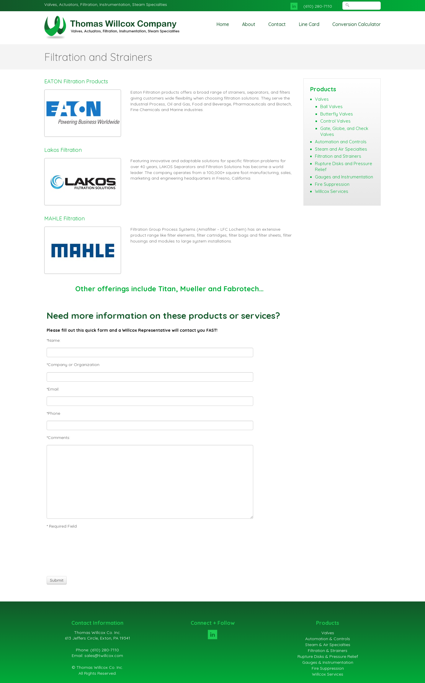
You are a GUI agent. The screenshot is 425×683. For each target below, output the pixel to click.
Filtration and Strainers (338, 156)
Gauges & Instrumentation (327, 662)
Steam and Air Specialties (341, 149)
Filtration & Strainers (327, 650)
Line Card (309, 24)
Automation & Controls (327, 638)
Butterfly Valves (336, 114)
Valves (322, 99)
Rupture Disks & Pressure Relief (328, 656)
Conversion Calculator (356, 24)
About (248, 24)
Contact (277, 24)
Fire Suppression (332, 184)
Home (222, 24)
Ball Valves (331, 106)
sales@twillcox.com (103, 655)
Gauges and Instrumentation (344, 177)
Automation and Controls (341, 141)
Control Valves (335, 121)
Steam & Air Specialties (327, 644)
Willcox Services (331, 191)
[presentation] (68, 552)
